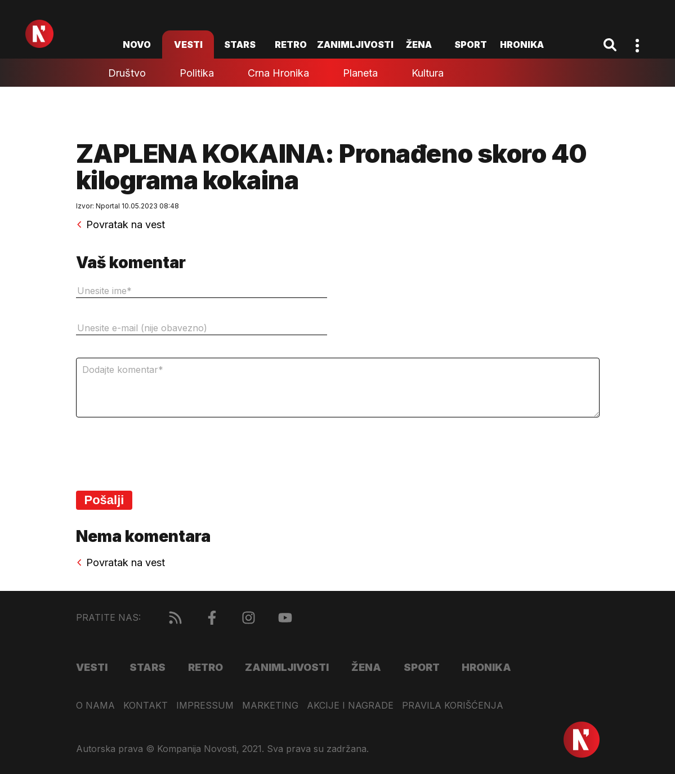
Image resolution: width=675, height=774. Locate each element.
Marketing (270, 705)
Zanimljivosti (355, 44)
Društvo (127, 73)
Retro (291, 44)
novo (137, 44)
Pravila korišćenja (452, 705)
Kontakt (145, 705)
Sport (470, 44)
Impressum (205, 705)
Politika (197, 73)
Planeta (360, 73)
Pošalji (104, 500)
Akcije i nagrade (350, 705)
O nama (95, 705)
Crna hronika (278, 73)
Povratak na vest (120, 224)
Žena (419, 44)
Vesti (188, 44)
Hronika (522, 44)
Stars (240, 44)
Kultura (428, 73)
